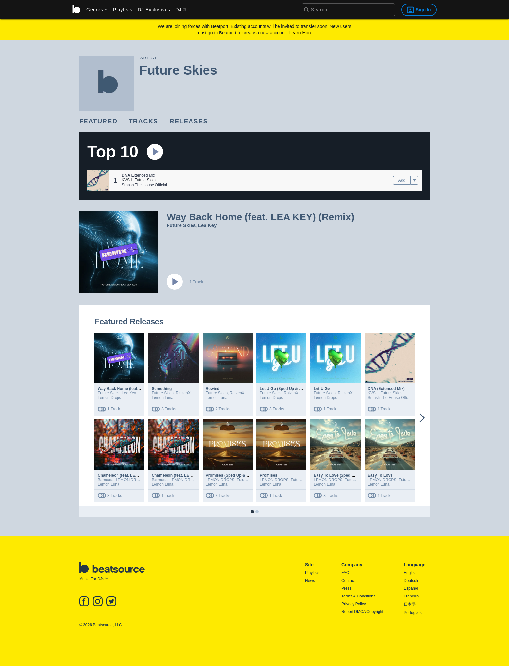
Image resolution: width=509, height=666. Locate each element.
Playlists (122, 9)
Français (411, 596)
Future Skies (145, 180)
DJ (180, 9)
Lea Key (207, 225)
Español (411, 588)
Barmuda (106, 480)
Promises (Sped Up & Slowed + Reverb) (242, 475)
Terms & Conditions (358, 596)
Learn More (301, 32)
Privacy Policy (353, 604)
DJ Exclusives (154, 9)
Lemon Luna (162, 397)
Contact (348, 580)
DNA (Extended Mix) (386, 388)
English (410, 572)
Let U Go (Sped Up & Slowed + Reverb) (296, 388)
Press (346, 588)
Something (162, 388)
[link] (98, 122)
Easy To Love (380, 475)
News (310, 580)
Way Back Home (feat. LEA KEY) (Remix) (135, 388)
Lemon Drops (109, 397)
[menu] (94, 9)
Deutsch (411, 580)
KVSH (127, 180)
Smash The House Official (144, 185)
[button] (98, 180)
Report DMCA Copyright (362, 611)
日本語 (410, 604)
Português (413, 612)
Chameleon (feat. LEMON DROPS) (183, 475)
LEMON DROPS (130, 480)
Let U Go (322, 388)
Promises (268, 475)
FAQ (345, 572)
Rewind (213, 388)
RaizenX (183, 393)
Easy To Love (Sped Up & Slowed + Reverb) (354, 475)
